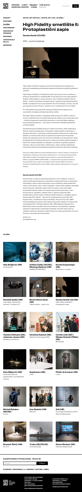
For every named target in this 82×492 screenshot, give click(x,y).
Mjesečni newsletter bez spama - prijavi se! (22, 459)
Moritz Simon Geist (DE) (38, 300)
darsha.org (26, 217)
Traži (75, 6)
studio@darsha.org (29, 219)
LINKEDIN (29, 469)
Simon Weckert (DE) (65, 444)
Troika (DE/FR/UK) (38, 444)
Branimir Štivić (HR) (13, 444)
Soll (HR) (60, 409)
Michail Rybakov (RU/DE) (11, 410)
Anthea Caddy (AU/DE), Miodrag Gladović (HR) (40, 265)
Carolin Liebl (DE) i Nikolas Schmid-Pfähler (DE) (67, 337)
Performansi (8, 28)
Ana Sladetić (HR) (38, 409)
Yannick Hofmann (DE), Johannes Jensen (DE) (14, 336)
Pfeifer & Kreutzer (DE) (67, 372)
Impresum (7, 45)
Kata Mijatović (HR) (12, 372)
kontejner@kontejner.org (33, 488)
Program (15, 5)
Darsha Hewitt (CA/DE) (67, 299)
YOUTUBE (38, 469)
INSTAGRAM (17, 469)
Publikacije (45, 5)
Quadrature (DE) (37, 372)
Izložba (6, 24)
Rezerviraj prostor (20, 7)
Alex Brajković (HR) (12, 264)
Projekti (33, 5)
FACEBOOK (7, 469)
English (42, 7)
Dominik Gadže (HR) (13, 299)
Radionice (7, 36)
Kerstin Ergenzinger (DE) (65, 265)
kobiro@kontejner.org (60, 486)
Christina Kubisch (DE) (40, 335)
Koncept (7, 18)
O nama (34, 7)
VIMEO (46, 469)
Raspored (7, 21)
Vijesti (24, 5)
